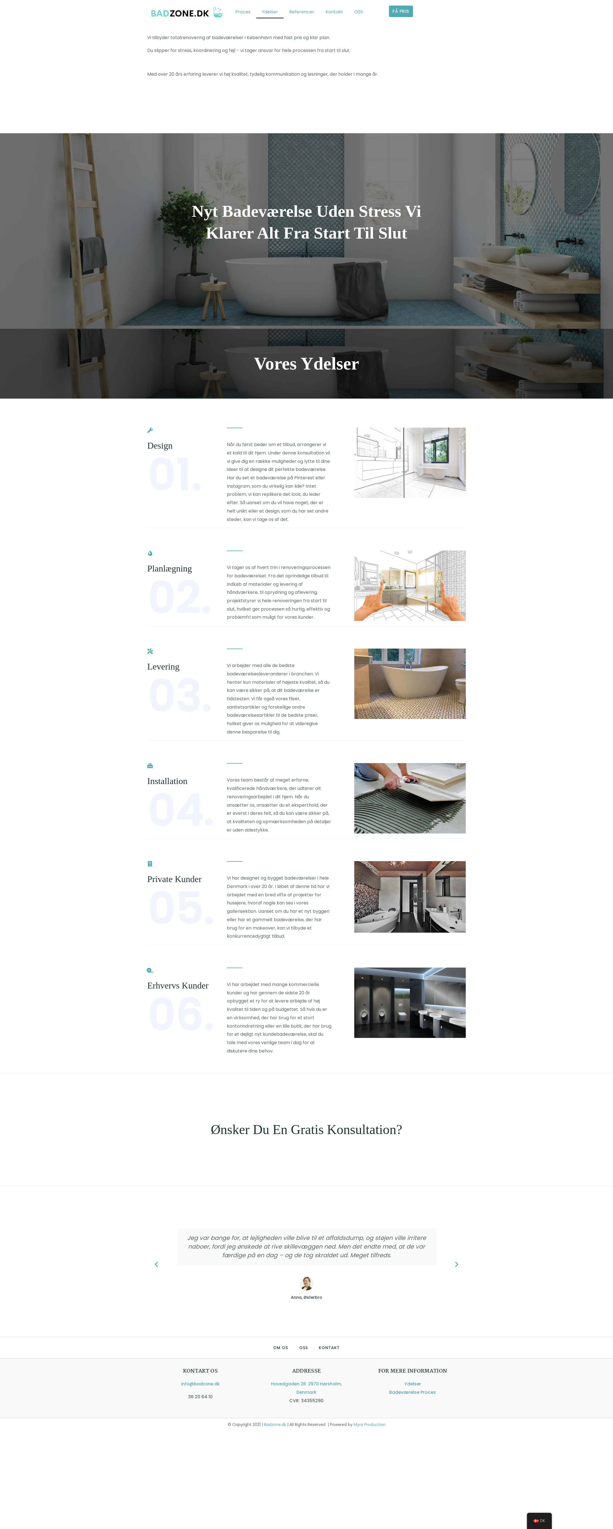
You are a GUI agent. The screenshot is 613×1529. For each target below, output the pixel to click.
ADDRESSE (306, 1371)
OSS (358, 12)
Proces (243, 12)
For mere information (412, 1371)
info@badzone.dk (200, 1384)
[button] (156, 1264)
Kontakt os (200, 1371)
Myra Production (369, 1424)
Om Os (280, 1348)
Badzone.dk (274, 1424)
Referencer (301, 12)
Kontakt (334, 12)
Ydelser (270, 12)
